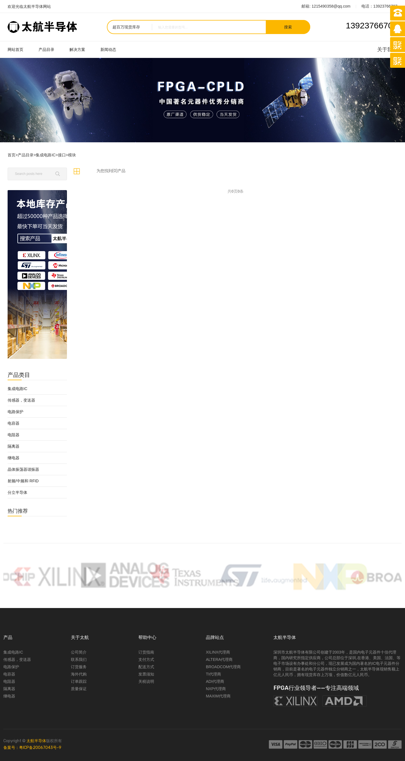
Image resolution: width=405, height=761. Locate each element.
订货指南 (146, 652)
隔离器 (13, 446)
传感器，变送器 (21, 400)
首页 (11, 155)
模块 (72, 155)
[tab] (77, 171)
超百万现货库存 (126, 27)
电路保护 (15, 411)
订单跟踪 (79, 681)
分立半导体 (17, 492)
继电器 (13, 458)
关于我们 (387, 49)
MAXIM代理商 (218, 696)
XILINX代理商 (218, 652)
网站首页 (15, 49)
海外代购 (79, 674)
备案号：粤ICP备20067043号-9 (32, 747)
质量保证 (79, 688)
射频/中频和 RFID (23, 481)
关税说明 (146, 681)
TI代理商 (213, 674)
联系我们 (79, 659)
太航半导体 (36, 741)
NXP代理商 (216, 688)
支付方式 (146, 659)
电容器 (13, 423)
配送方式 (146, 667)
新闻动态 (108, 49)
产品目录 (46, 49)
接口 (62, 155)
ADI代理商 (215, 681)
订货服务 (79, 667)
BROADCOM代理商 (223, 667)
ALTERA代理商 (219, 659)
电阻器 (13, 435)
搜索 (288, 27)
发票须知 (146, 674)
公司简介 (79, 652)
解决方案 (77, 49)
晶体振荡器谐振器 (23, 469)
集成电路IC (45, 155)
